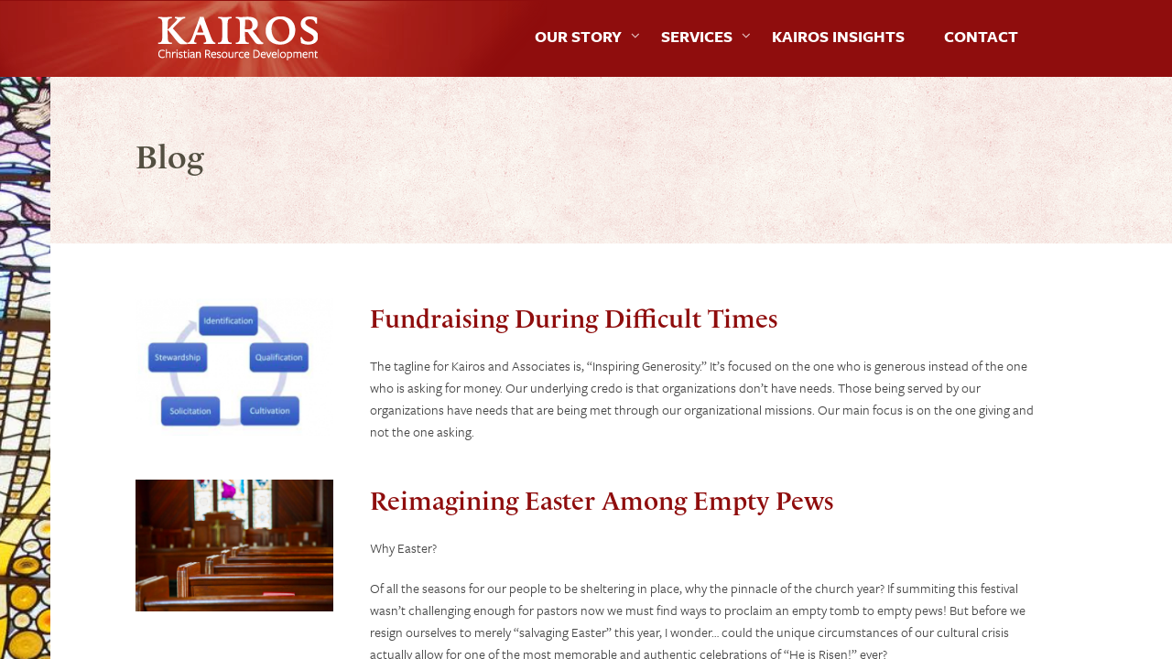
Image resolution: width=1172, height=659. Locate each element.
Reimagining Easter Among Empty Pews (601, 501)
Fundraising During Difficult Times (573, 319)
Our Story (578, 36)
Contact (981, 36)
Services (696, 36)
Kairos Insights (838, 36)
